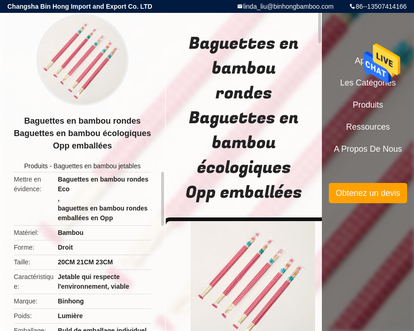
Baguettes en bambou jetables (96, 166)
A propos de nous (368, 149)
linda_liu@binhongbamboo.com (288, 6)
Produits (36, 166)
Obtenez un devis (368, 193)
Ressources (368, 126)
